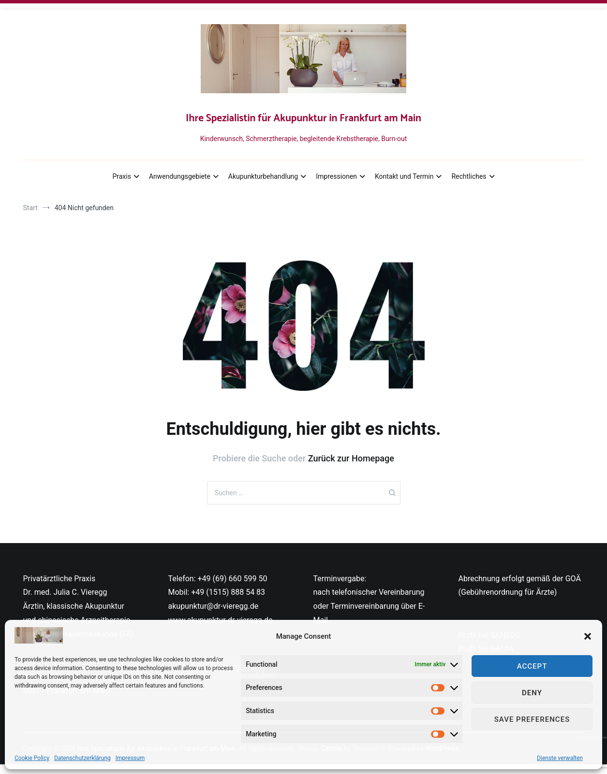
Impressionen (336, 176)
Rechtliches (468, 176)
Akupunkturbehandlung (263, 176)
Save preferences (532, 719)
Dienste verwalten (560, 758)
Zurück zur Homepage (351, 458)
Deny (532, 692)
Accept (532, 666)
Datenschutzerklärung (82, 758)
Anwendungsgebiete (179, 176)
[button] (587, 636)
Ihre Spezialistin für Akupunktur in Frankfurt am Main (303, 118)
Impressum (130, 758)
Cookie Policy (32, 758)
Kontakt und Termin (404, 176)
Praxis (121, 176)
